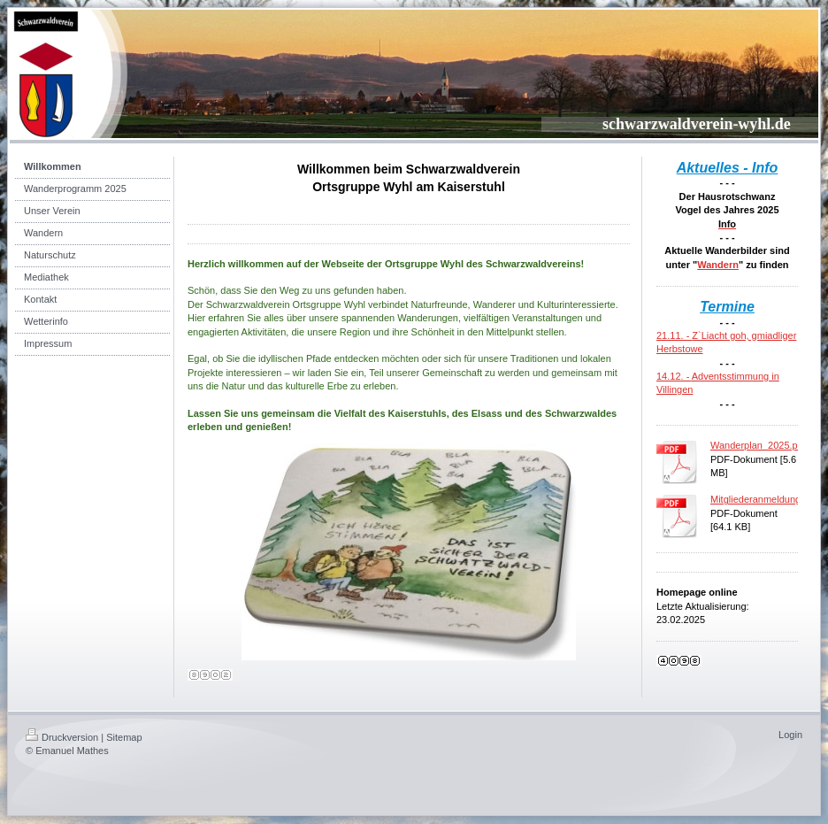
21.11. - (674, 335)
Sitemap (124, 737)
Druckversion (62, 737)
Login (790, 734)
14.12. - (674, 376)
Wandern (718, 264)
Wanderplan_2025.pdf (758, 445)
